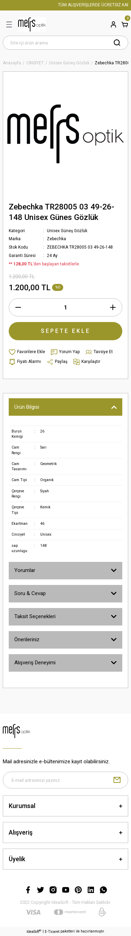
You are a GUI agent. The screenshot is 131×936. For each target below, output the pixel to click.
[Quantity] (65, 307)
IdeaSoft (34, 931)
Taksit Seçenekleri (35, 616)
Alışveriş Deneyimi (35, 662)
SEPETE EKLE (65, 331)
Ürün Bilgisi (26, 407)
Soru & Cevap (30, 593)
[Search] (65, 43)
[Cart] (124, 24)
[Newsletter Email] (65, 780)
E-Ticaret (52, 932)
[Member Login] (113, 24)
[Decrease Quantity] (18, 307)
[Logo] (32, 24)
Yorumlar (24, 570)
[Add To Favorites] (27, 352)
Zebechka (56, 238)
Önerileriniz (26, 639)
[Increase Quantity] (113, 307)
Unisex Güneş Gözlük (67, 230)
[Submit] (117, 780)
